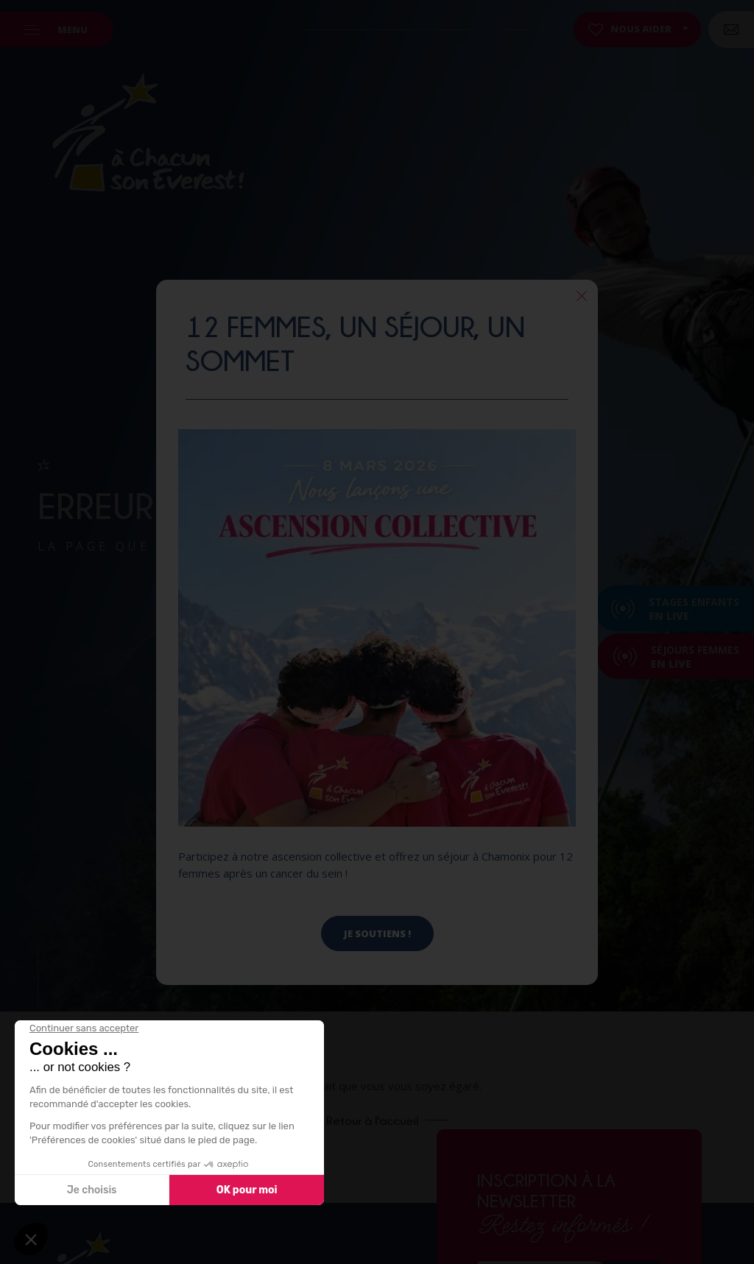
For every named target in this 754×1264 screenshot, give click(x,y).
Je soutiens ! (377, 933)
